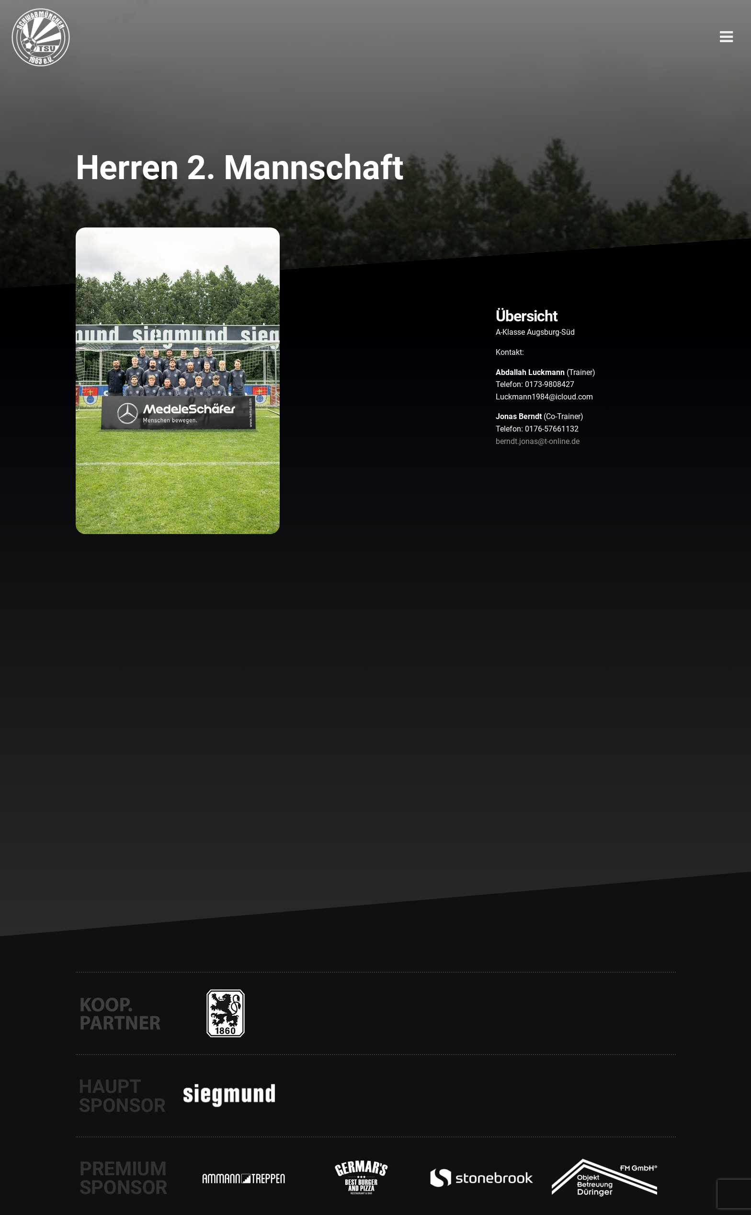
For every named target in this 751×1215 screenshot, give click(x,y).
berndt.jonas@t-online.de (538, 441)
